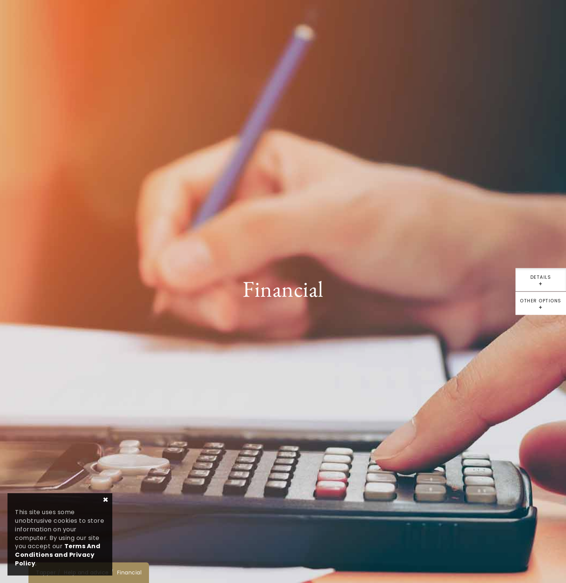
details (540, 283)
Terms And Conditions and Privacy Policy (57, 555)
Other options (540, 306)
